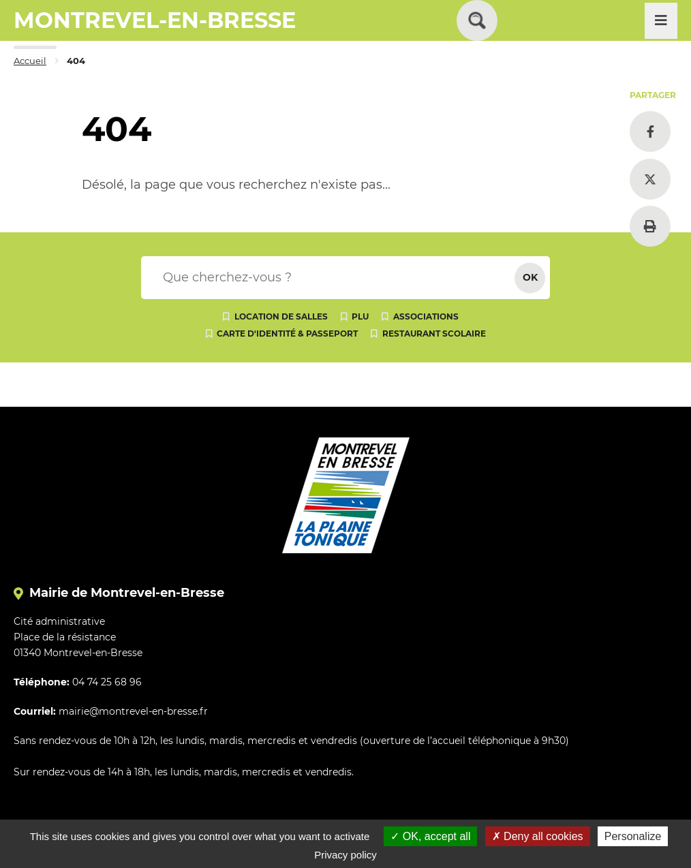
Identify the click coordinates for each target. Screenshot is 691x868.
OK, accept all (430, 836)
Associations (426, 316)
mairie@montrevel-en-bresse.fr (133, 711)
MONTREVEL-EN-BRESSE (155, 20)
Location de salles (281, 316)
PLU (360, 316)
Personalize (633, 836)
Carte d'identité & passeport (287, 333)
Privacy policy (345, 855)
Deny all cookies (537, 836)
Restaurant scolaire (434, 333)
